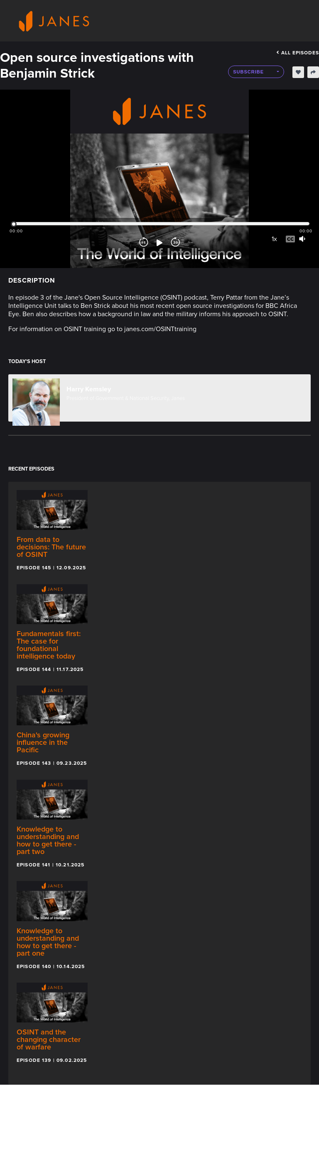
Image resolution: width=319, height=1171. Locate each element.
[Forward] (175, 243)
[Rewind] (144, 243)
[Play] (159, 243)
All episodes (297, 53)
